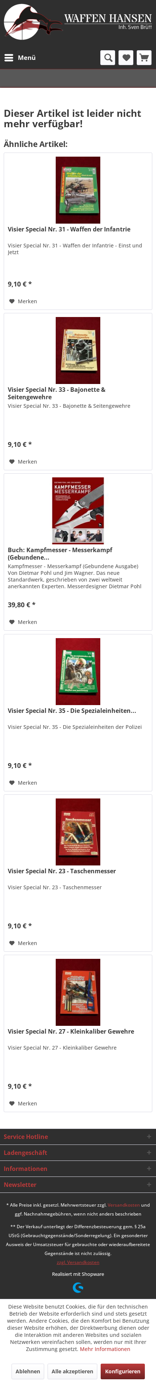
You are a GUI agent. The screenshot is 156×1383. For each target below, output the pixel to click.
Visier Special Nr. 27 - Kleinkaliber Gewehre (71, 1031)
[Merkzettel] (125, 57)
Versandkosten (124, 1205)
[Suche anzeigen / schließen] (107, 57)
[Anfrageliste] (144, 57)
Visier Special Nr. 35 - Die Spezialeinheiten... (72, 711)
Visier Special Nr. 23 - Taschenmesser (62, 871)
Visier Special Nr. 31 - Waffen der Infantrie (69, 229)
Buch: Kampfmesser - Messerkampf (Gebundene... (60, 553)
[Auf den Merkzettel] (23, 301)
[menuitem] (19, 57)
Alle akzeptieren (72, 1371)
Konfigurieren (122, 1371)
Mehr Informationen (105, 1348)
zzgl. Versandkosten (78, 1262)
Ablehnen (28, 1371)
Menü (20, 57)
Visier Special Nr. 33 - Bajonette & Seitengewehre (56, 393)
